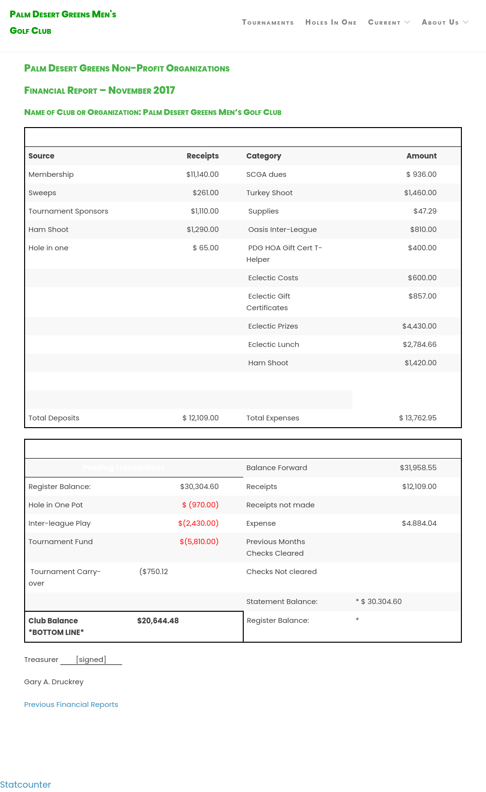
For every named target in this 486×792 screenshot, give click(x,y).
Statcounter (25, 784)
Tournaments (268, 22)
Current (384, 22)
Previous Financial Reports (71, 704)
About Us (440, 22)
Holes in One (331, 22)
